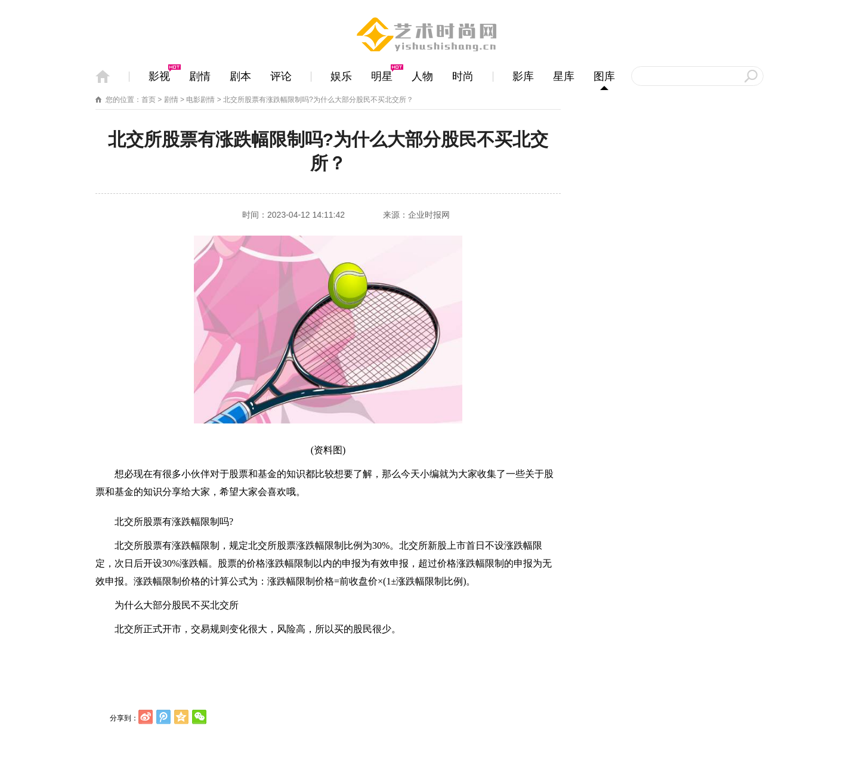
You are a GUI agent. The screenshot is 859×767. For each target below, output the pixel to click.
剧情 (200, 76)
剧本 (240, 76)
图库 (604, 76)
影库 (523, 76)
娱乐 (341, 76)
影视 (159, 76)
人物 (422, 76)
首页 (148, 99)
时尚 (463, 76)
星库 (563, 76)
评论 (281, 76)
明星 (382, 76)
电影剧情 (200, 99)
